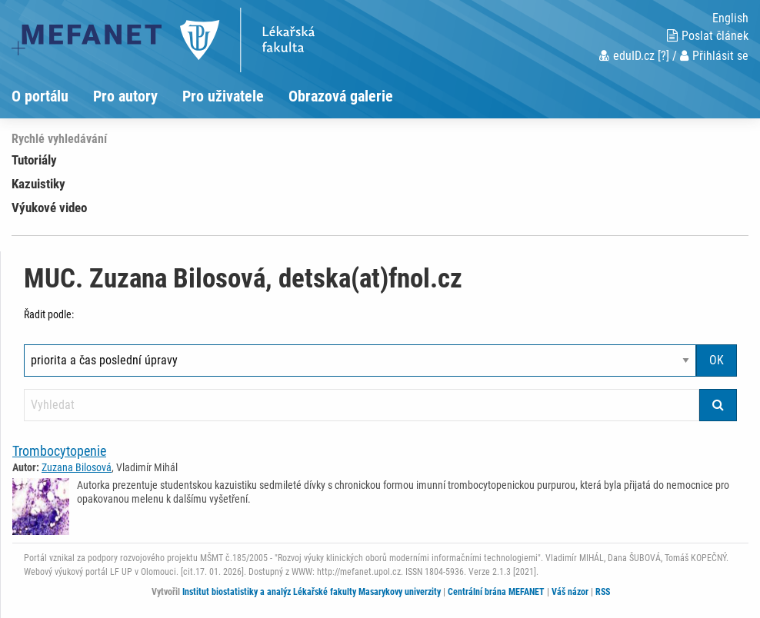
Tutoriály (34, 160)
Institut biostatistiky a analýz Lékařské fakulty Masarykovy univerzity (311, 591)
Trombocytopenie (59, 451)
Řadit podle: (49, 314)
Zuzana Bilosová (77, 467)
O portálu (40, 96)
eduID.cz (627, 55)
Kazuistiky (38, 183)
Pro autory (125, 96)
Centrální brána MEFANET (496, 591)
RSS (602, 591)
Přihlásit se (714, 55)
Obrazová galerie (340, 96)
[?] (663, 55)
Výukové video (49, 207)
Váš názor (570, 591)
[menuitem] (52, 96)
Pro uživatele (223, 96)
